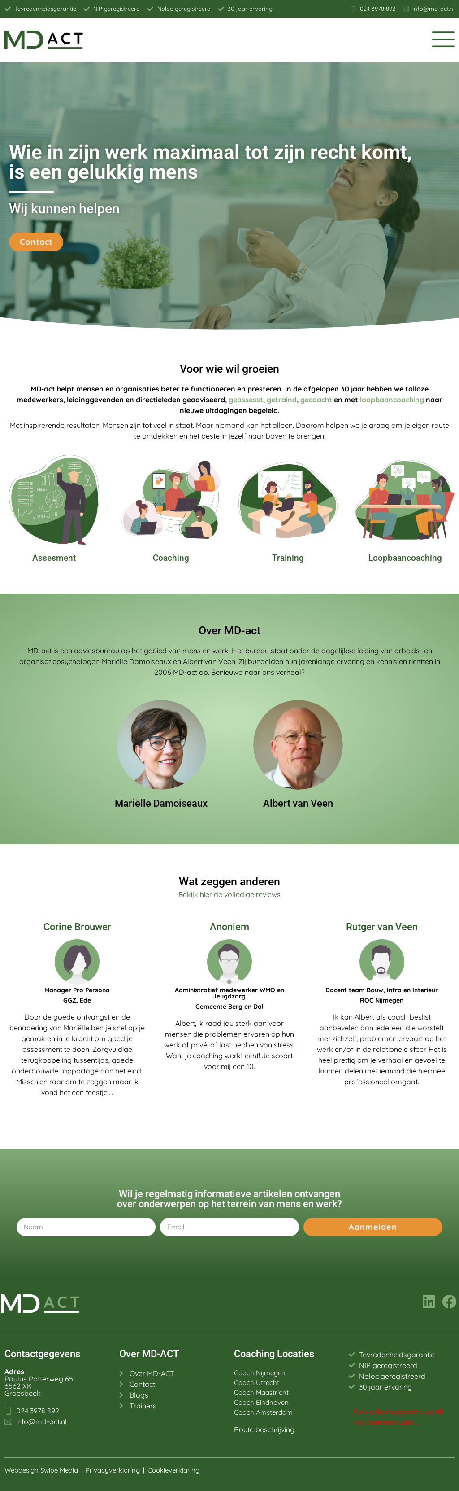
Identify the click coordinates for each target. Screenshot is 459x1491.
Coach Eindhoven (261, 1402)
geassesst (246, 399)
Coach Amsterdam (263, 1412)
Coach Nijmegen (260, 1372)
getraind (282, 399)
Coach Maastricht (261, 1392)
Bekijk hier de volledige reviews (229, 894)
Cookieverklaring (174, 1470)
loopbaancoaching (392, 399)
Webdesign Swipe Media (41, 1470)
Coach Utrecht (256, 1382)
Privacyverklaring (113, 1470)
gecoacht (316, 399)
